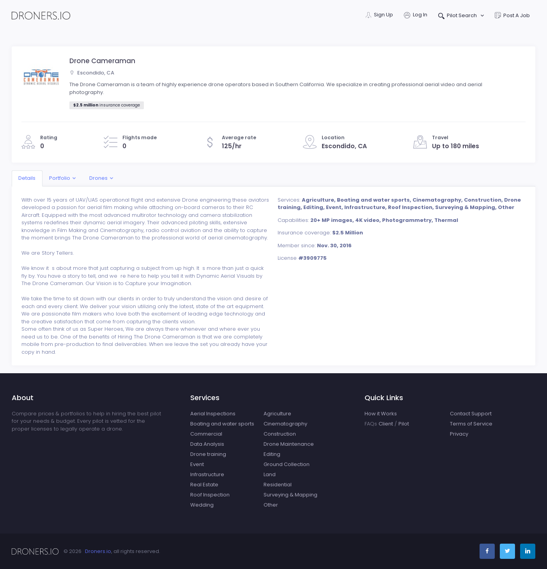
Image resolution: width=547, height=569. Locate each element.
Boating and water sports (222, 423)
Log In (415, 15)
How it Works (381, 413)
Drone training (208, 454)
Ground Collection (287, 464)
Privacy (459, 434)
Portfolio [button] (59, 178)
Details (26, 178)
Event (197, 464)
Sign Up (379, 15)
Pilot (403, 423)
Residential (278, 484)
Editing (272, 454)
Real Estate (204, 484)
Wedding (202, 505)
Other (271, 505)
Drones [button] (98, 178)
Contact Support (471, 413)
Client (386, 423)
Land (270, 474)
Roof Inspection (210, 494)
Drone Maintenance (289, 444)
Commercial (206, 434)
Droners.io (98, 551)
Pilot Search (458, 16)
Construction (280, 434)
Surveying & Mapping (290, 494)
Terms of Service (471, 423)
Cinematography (285, 423)
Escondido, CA (91, 72)
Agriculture (277, 413)
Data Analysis (207, 444)
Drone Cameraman (102, 61)
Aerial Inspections (212, 413)
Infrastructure (207, 474)
